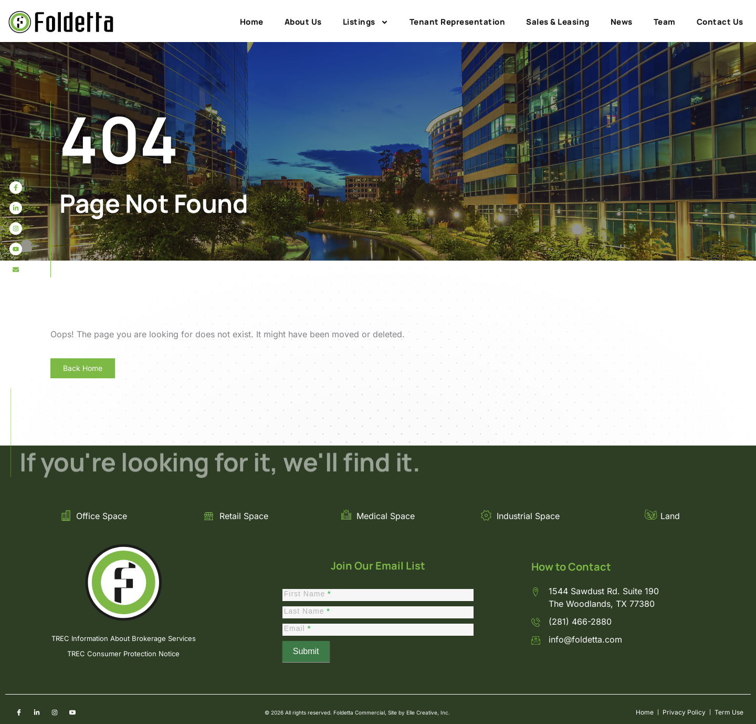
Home (252, 21)
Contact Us (720, 21)
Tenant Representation (458, 21)
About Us (303, 21)
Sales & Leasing (558, 21)
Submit (306, 651)
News (622, 21)
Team (665, 21)
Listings (365, 22)
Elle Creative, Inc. (428, 712)
